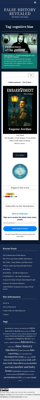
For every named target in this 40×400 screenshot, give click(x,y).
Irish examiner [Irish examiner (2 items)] (27, 357)
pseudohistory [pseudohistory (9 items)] (11, 377)
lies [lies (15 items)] (21, 363)
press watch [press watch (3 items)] (30, 374)
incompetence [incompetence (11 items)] (12, 356)
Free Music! (20, 155)
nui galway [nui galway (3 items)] (14, 374)
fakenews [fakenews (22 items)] (27, 342)
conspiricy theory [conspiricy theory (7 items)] (23, 338)
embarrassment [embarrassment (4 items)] (14, 342)
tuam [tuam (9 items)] (33, 377)
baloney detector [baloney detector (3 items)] (25, 331)
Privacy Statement (9, 307)
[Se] (31, 75)
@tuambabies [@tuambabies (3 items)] (9, 328)
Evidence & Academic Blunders (14, 283)
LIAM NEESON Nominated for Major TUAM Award (18, 288)
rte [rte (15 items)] (20, 377)
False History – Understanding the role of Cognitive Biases (19, 56)
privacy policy (28, 234)
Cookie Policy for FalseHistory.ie (14, 311)
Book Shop (6, 269)
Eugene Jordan (5, 394)
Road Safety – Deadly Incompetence (15, 273)
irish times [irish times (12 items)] (13, 363)
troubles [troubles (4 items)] (28, 377)
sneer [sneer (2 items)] (23, 377)
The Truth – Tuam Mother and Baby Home (18, 262)
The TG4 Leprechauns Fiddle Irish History (17, 259)
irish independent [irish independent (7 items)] (19, 360)
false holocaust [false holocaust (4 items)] (24, 350)
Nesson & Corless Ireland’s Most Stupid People (19, 280)
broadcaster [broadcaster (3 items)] (7, 334)
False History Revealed (20, 11)
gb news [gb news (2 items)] (20, 354)
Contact (6, 314)
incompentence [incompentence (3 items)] (27, 354)
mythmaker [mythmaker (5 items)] (16, 371)
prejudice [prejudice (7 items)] (22, 374)
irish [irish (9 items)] (21, 357)
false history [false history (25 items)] (24, 346)
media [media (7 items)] (26, 363)
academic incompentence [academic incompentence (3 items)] (21, 328)
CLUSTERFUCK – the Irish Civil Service (16, 276)
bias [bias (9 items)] (33, 331)
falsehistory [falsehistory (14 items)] (12, 350)
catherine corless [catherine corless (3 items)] (16, 334)
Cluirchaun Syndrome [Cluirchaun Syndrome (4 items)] (17, 336)
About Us (6, 303)
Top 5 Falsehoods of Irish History (14, 255)
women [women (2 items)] (20, 380)
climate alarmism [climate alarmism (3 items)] (27, 334)
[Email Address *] (20, 223)
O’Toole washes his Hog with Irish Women (17, 266)
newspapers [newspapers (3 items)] (25, 371)
